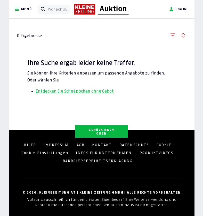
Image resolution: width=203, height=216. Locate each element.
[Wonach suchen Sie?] (59, 9)
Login (178, 9)
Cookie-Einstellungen (45, 153)
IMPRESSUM (56, 145)
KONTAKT (101, 145)
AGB (81, 145)
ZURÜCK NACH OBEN (101, 131)
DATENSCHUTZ (134, 145)
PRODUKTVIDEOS (157, 153)
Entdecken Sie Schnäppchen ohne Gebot (75, 91)
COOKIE (164, 145)
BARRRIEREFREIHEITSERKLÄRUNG (98, 161)
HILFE (30, 145)
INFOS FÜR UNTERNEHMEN (104, 153)
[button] (173, 34)
